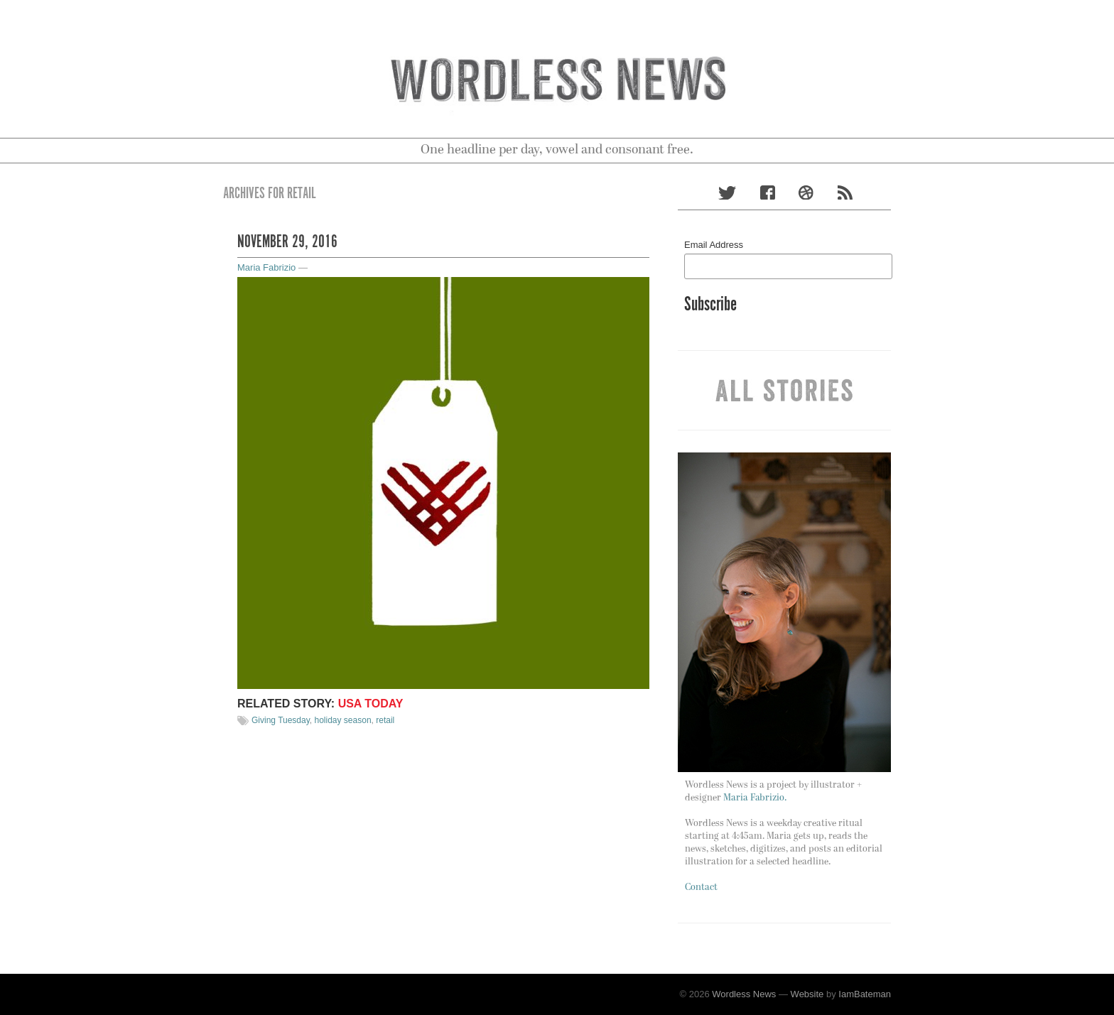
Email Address (713, 244)
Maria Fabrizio (266, 267)
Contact (701, 887)
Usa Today (371, 704)
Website (807, 994)
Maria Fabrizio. (754, 798)
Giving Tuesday (281, 720)
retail (385, 720)
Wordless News (744, 994)
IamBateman (864, 994)
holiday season (343, 720)
